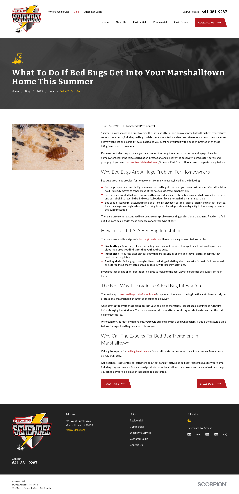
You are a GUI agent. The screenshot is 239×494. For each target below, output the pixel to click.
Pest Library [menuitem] (181, 22)
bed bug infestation (150, 239)
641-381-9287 (214, 12)
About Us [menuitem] (121, 22)
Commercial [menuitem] (160, 22)
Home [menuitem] (105, 22)
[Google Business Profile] (189, 420)
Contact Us (136, 444)
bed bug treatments (138, 351)
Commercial (137, 426)
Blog (76, 11)
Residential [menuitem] (139, 22)
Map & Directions (75, 429)
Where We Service (58, 11)
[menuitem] (16, 488)
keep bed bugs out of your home (138, 294)
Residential (136, 420)
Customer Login (93, 11)
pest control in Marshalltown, (142, 162)
